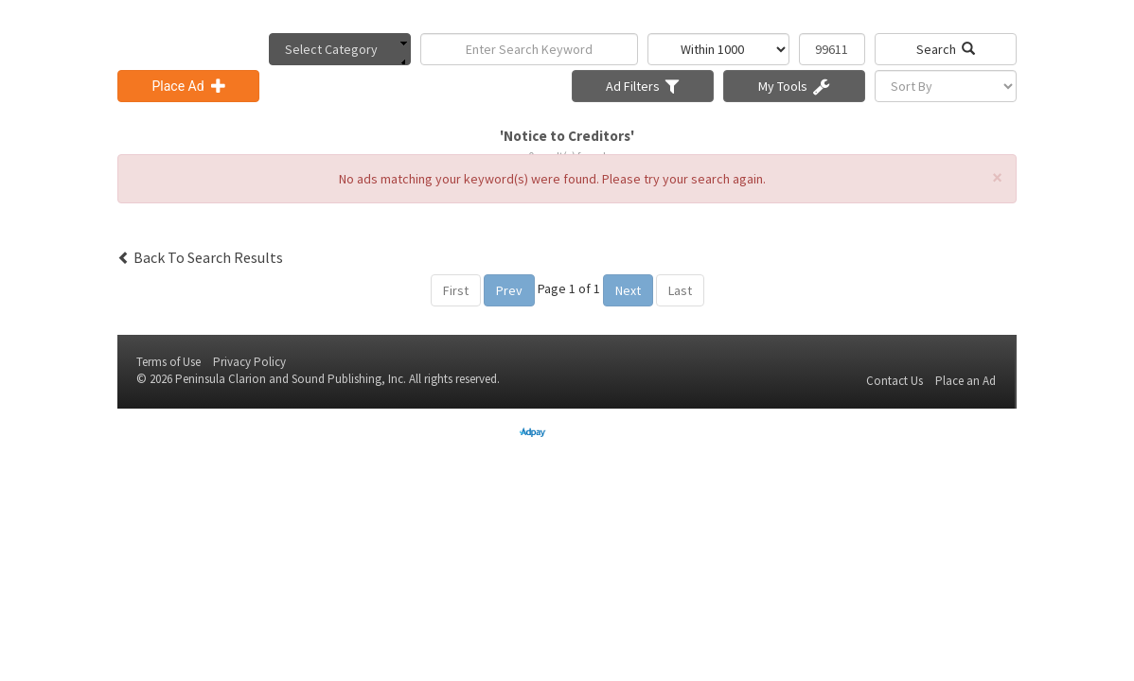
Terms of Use (168, 362)
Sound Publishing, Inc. (349, 379)
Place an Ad (965, 381)
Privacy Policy (249, 362)
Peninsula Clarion (220, 379)
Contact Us (894, 381)
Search (945, 49)
